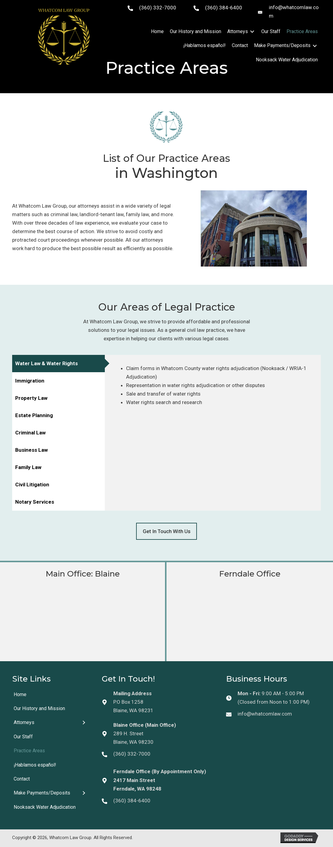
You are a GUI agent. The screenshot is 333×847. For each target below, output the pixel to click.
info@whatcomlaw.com (265, 714)
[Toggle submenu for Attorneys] (252, 31)
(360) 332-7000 (157, 8)
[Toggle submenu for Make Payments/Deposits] (314, 45)
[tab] (58, 363)
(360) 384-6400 (223, 8)
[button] (166, 531)
